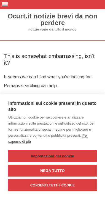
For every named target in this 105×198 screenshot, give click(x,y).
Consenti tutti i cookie (52, 185)
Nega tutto (52, 171)
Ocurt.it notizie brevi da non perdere (52, 19)
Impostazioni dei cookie (52, 156)
